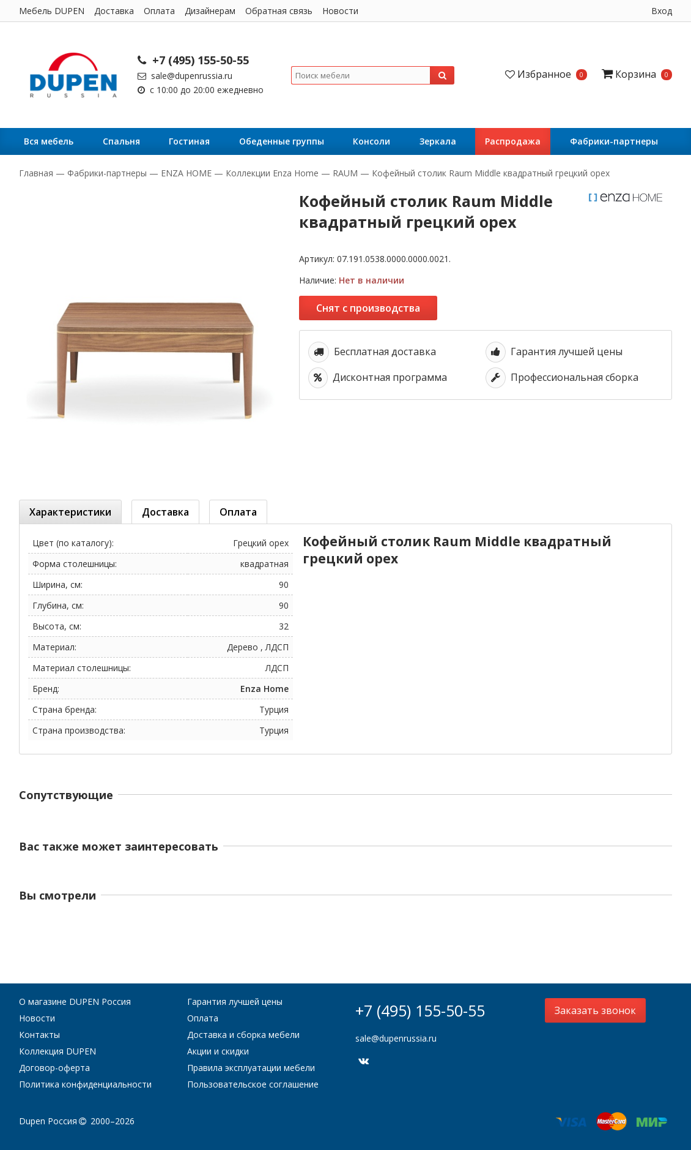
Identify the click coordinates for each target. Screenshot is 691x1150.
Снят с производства (368, 308)
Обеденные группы (281, 141)
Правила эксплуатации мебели (251, 1067)
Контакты (39, 1034)
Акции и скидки (218, 1051)
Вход (661, 11)
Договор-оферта (54, 1067)
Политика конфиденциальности (85, 1084)
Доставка (114, 11)
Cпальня (121, 141)
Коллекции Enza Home (272, 173)
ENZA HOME (186, 173)
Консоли (371, 141)
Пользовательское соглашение (253, 1084)
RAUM (345, 173)
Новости (340, 11)
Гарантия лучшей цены (235, 1001)
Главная (37, 173)
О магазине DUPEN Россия (75, 1001)
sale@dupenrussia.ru (185, 75)
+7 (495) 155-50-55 (193, 60)
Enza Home (264, 688)
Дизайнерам (210, 11)
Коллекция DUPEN (57, 1051)
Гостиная (189, 141)
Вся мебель (48, 141)
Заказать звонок (595, 1010)
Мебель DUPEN (51, 11)
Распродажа (513, 141)
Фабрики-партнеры (614, 141)
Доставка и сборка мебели (243, 1034)
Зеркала (437, 141)
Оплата (159, 11)
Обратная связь (278, 11)
